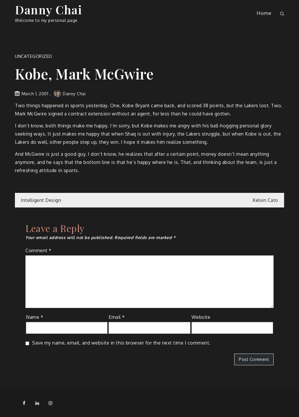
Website (201, 317)
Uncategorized (33, 56)
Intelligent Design (41, 200)
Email (117, 317)
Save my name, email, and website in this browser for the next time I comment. (121, 343)
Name (34, 317)
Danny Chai (48, 9)
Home (264, 13)
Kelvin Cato (265, 200)
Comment (38, 250)
